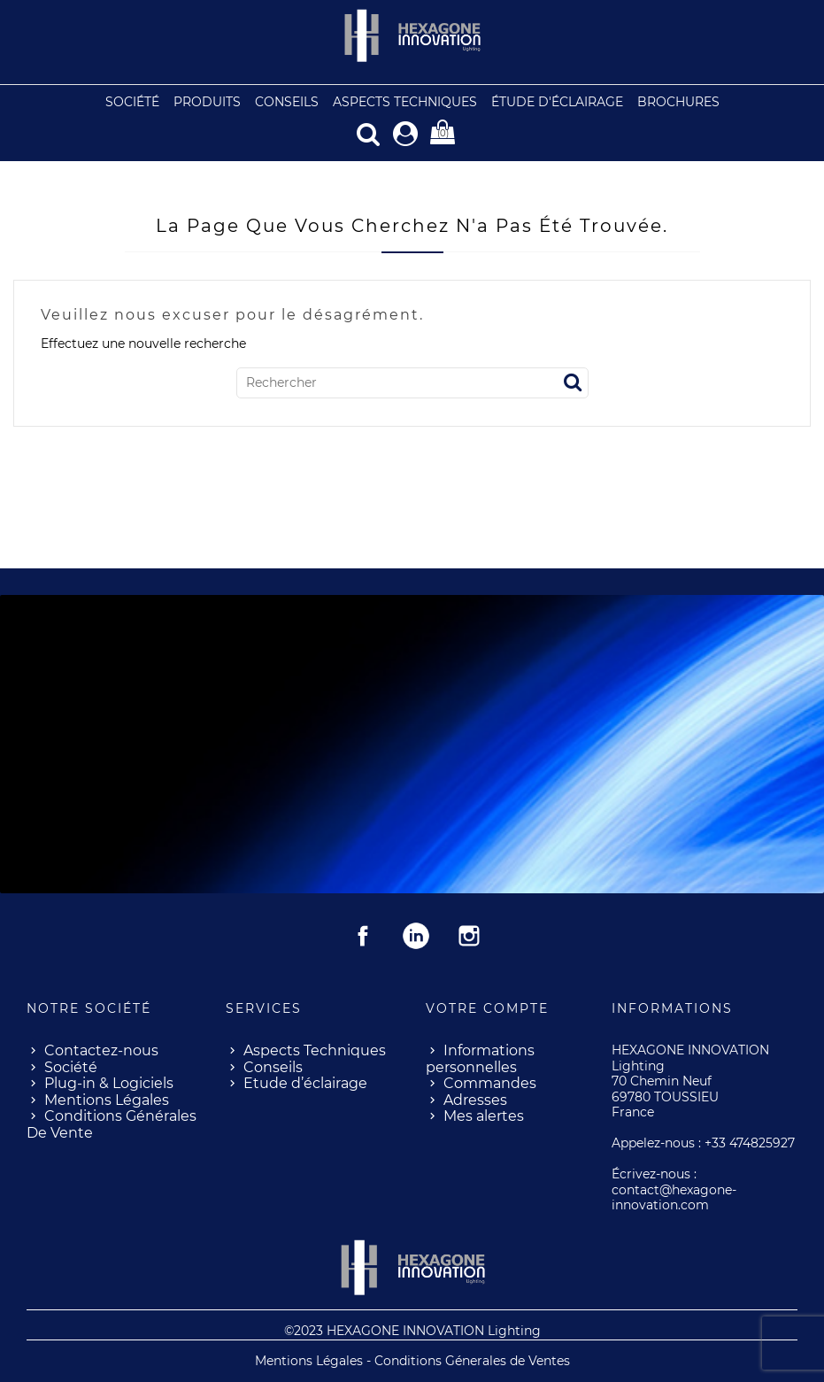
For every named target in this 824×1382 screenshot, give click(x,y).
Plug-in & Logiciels (108, 1082)
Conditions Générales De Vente (111, 1123)
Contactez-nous (101, 1049)
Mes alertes (483, 1115)
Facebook (363, 935)
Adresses (475, 1099)
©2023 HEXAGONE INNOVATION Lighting (412, 1330)
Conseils (273, 1066)
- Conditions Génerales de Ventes (468, 1360)
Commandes (489, 1082)
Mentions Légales (106, 1099)
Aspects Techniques (314, 1049)
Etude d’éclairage (305, 1082)
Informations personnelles (480, 1058)
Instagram (469, 935)
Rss (416, 935)
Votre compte (487, 1007)
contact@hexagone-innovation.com (674, 1197)
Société (70, 1066)
